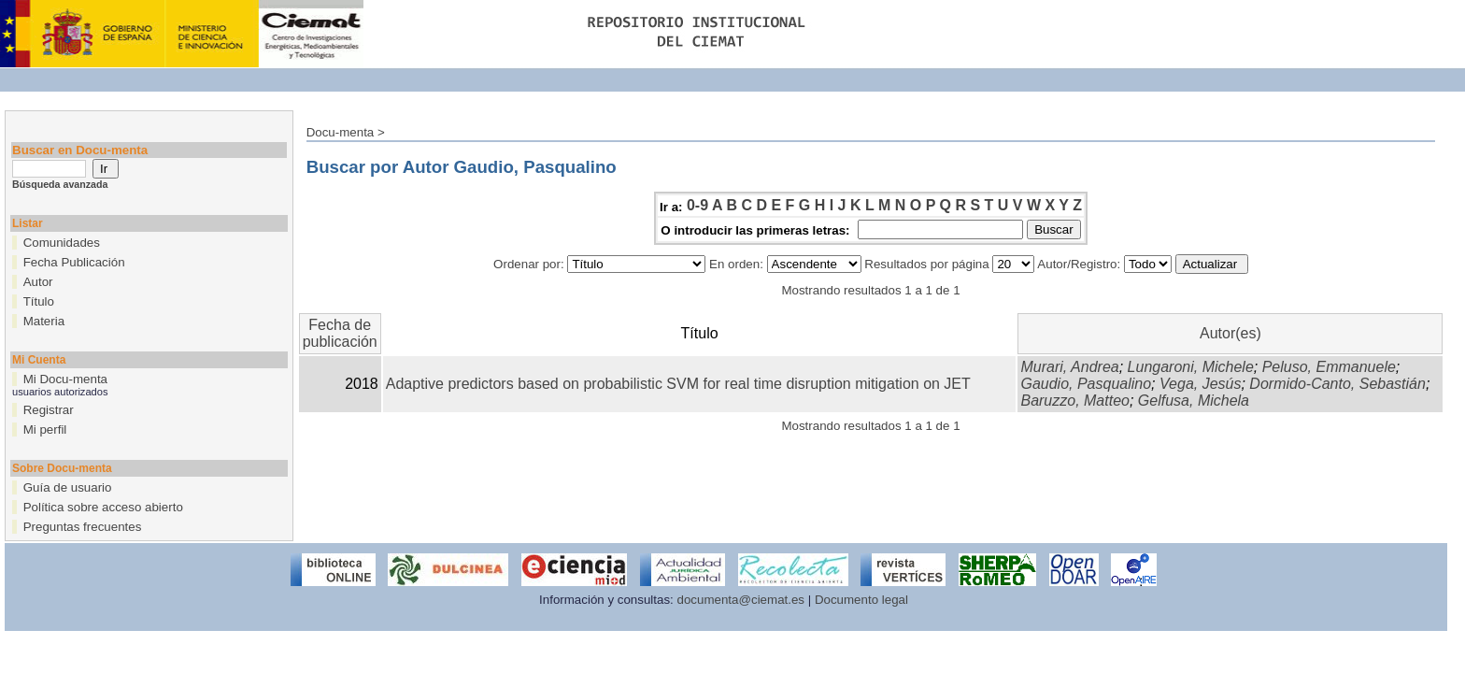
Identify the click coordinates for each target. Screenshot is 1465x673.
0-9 (697, 205)
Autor (38, 282)
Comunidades (61, 243)
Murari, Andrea (1069, 367)
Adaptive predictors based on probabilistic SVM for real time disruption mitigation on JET (678, 384)
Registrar (48, 410)
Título (38, 301)
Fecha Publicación (74, 262)
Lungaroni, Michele (1191, 367)
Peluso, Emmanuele (1329, 367)
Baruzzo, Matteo (1075, 400)
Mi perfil (45, 429)
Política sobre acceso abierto (103, 507)
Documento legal (861, 600)
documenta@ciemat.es (741, 600)
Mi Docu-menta (65, 379)
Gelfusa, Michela (1193, 400)
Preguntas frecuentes (82, 527)
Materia (43, 321)
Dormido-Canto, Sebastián (1337, 384)
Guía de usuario (67, 487)
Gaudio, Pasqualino (1085, 384)
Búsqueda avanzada (59, 184)
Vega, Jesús (1200, 384)
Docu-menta (340, 132)
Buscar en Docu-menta (80, 150)
